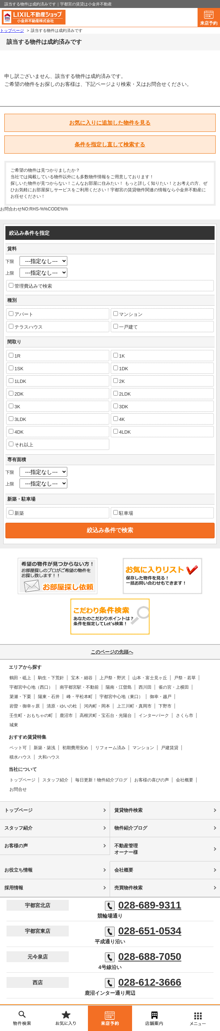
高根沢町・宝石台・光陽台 (106, 715)
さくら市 (184, 715)
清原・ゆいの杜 (62, 706)
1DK (120, 368)
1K (119, 356)
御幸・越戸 (161, 696)
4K (119, 419)
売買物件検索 (128, 887)
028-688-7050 (143, 956)
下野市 (165, 706)
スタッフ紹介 (55, 779)
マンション (128, 314)
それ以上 (21, 444)
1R (15, 356)
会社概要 (184, 779)
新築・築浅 (44, 747)
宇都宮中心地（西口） (31, 687)
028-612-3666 (143, 982)
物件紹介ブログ (130, 828)
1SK (16, 368)
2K (119, 381)
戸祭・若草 (185, 677)
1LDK (17, 381)
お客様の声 (16, 845)
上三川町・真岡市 (134, 706)
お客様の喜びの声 (151, 779)
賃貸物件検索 (128, 810)
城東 (13, 724)
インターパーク (154, 715)
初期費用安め (75, 747)
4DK (16, 432)
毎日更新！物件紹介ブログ (101, 779)
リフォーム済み (110, 747)
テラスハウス (26, 327)
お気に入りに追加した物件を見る (110, 123)
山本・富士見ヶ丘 (149, 677)
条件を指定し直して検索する (110, 144)
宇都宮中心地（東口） (121, 696)
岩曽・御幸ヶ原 (24, 706)
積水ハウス (20, 757)
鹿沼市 (66, 715)
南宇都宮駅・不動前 (79, 687)
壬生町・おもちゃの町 (31, 715)
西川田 (145, 687)
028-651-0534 (143, 931)
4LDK (122, 432)
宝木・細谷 (82, 677)
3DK (120, 406)
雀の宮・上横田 (173, 687)
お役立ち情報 (18, 870)
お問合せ (18, 789)
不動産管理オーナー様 (126, 849)
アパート (21, 314)
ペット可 (18, 747)
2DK (16, 394)
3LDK (17, 419)
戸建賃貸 (169, 747)
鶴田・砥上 (20, 677)
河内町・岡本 (97, 706)
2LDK (122, 394)
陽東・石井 (49, 696)
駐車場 (123, 513)
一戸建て (125, 327)
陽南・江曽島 (119, 687)
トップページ (22, 779)
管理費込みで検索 (30, 286)
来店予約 (208, 23)
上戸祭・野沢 (113, 677)
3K (14, 406)
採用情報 (13, 887)
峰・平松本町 (80, 696)
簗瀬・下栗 (20, 696)
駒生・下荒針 (51, 677)
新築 (16, 513)
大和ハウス (49, 757)
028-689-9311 (143, 905)
